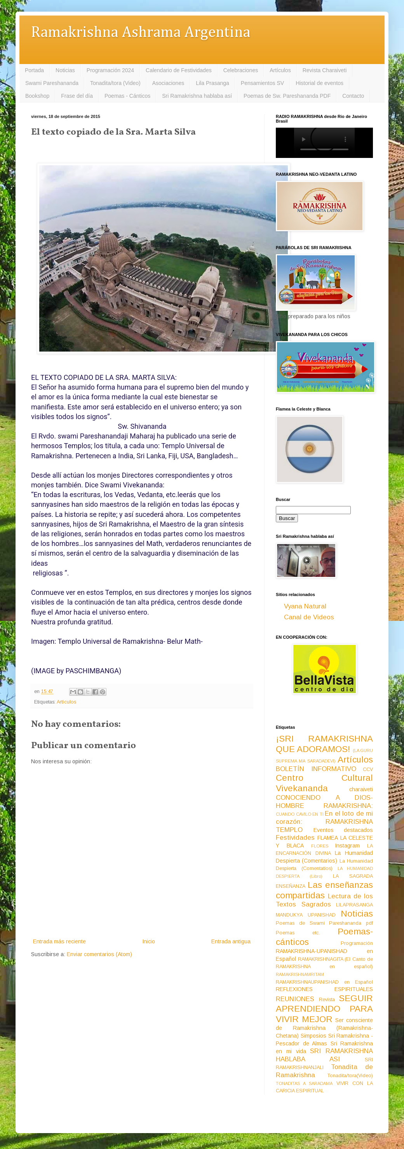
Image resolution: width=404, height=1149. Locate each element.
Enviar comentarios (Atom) (99, 954)
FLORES (319, 846)
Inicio (148, 941)
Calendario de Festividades (179, 70)
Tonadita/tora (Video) (115, 83)
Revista (327, 999)
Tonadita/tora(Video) (350, 1075)
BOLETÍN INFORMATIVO (316, 769)
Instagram (347, 845)
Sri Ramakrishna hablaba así (197, 96)
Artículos (280, 70)
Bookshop (37, 96)
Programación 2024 (110, 70)
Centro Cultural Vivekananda (324, 783)
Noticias (65, 70)
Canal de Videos (309, 617)
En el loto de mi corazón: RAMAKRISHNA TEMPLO (324, 821)
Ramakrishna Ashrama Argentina (140, 32)
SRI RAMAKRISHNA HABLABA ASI (324, 1055)
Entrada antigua (231, 941)
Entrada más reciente (59, 941)
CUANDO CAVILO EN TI (300, 814)
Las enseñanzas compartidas (324, 890)
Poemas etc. (298, 933)
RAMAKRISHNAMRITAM (300, 974)
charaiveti (361, 789)
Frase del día (77, 96)
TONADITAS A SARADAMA (304, 1083)
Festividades (295, 837)
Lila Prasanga (212, 83)
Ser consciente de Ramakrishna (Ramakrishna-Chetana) (324, 1028)
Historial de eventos (319, 83)
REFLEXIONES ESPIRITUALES (324, 989)
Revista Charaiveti (325, 70)
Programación (357, 943)
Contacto (353, 96)
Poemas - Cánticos (127, 96)
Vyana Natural (305, 606)
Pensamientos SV (262, 83)
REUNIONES (295, 999)
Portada (34, 70)
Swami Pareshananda (51, 83)
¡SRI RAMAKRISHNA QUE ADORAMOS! (324, 744)
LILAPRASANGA (354, 905)
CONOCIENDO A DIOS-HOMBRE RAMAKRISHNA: (324, 801)
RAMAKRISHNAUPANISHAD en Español (324, 982)
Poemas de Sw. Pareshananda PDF (287, 96)
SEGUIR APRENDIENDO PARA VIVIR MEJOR (324, 1008)
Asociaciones (168, 83)
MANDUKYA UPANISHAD (306, 915)
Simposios (313, 1036)
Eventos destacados (343, 830)
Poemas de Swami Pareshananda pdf (324, 923)
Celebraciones (240, 70)
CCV (368, 769)
